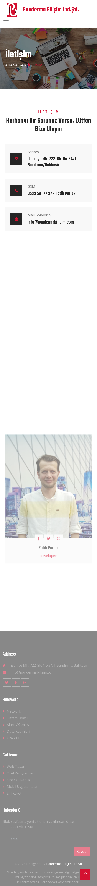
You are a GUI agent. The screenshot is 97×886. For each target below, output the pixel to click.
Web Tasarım (17, 766)
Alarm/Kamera (18, 724)
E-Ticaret (14, 793)
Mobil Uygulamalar (22, 786)
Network (14, 711)
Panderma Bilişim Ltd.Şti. (64, 864)
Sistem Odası (17, 718)
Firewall (13, 738)
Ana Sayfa (14, 65)
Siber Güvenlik (18, 779)
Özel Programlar (20, 773)
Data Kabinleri (18, 731)
